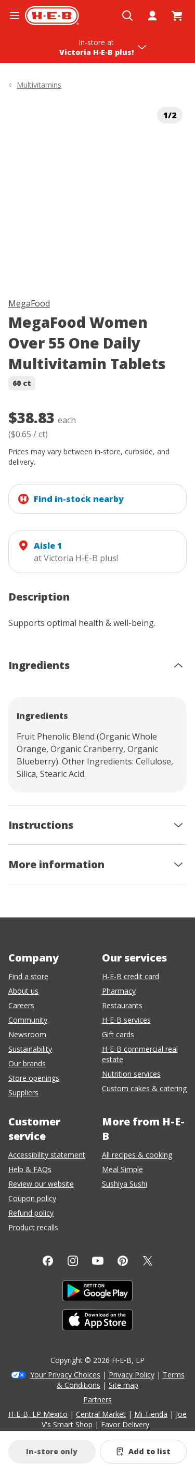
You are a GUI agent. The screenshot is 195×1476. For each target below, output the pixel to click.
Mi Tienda (150, 1414)
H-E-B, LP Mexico (38, 1414)
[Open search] (127, 15)
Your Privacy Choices (65, 1375)
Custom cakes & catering (144, 1088)
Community (27, 1020)
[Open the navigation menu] (14, 15)
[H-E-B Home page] (52, 15)
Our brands (27, 1063)
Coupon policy (32, 1198)
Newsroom (27, 1034)
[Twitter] (147, 1260)
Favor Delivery (125, 1424)
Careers (21, 1005)
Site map (123, 1385)
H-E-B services (126, 1020)
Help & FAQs (29, 1169)
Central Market (101, 1414)
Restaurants (122, 1005)
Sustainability (30, 1049)
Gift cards (118, 1034)
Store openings (33, 1078)
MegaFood (29, 303)
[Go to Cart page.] (177, 15)
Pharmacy (119, 991)
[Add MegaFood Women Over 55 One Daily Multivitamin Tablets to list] (143, 1452)
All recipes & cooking (137, 1155)
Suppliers (23, 1092)
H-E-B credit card (130, 976)
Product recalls (33, 1227)
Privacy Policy (131, 1375)
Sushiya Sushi (124, 1184)
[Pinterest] (122, 1260)
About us (23, 991)
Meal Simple (122, 1169)
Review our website (41, 1184)
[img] (97, 192)
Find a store (28, 976)
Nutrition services (131, 1074)
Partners (97, 1399)
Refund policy (31, 1213)
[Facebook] (47, 1260)
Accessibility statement (46, 1155)
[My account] (152, 15)
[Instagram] (72, 1260)
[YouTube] (97, 1260)
